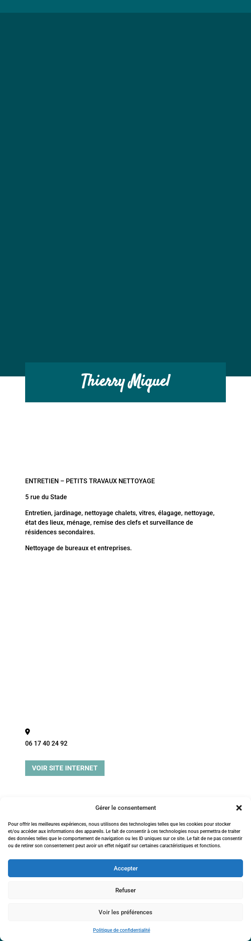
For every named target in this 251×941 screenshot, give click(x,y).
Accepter (126, 868)
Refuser (125, 890)
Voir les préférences (125, 912)
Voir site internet (65, 768)
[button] (239, 808)
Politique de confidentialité (121, 930)
